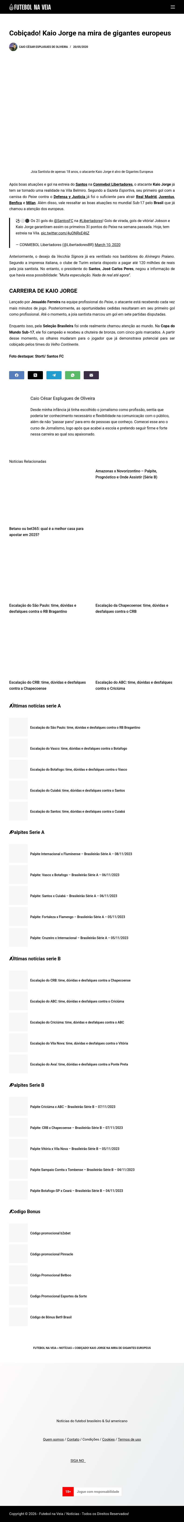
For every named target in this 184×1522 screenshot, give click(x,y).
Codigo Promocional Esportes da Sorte (58, 1296)
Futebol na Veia (44, 1348)
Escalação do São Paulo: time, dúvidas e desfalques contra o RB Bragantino (85, 727)
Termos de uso (129, 1439)
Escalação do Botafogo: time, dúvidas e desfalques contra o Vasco (78, 769)
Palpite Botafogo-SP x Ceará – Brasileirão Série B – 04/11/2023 (76, 1191)
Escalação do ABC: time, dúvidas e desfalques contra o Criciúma (77, 1001)
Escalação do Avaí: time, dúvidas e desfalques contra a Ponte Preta (79, 1064)
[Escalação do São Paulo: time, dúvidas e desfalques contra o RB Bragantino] (48, 571)
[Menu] (173, 7)
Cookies (108, 1439)
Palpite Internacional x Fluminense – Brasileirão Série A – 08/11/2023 (81, 854)
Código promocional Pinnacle (51, 1254)
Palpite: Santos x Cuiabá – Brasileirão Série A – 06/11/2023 (73, 896)
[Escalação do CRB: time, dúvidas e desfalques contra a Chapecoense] (48, 648)
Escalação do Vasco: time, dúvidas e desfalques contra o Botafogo (78, 748)
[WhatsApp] (72, 375)
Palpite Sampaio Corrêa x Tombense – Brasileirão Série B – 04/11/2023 (82, 1170)
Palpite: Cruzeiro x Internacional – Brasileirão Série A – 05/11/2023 (79, 938)
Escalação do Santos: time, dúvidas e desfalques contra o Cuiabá (77, 811)
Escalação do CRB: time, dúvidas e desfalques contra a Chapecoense (80, 980)
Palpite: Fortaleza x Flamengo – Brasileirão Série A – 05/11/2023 (77, 917)
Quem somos (53, 1439)
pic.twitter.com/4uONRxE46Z (65, 233)
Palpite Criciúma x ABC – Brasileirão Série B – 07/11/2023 (72, 1107)
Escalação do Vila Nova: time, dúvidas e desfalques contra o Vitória (79, 1043)
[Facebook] (16, 375)
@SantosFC (63, 221)
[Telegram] (54, 375)
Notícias (65, 1348)
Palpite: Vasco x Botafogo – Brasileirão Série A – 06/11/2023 (74, 875)
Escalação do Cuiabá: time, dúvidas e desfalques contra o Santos (77, 790)
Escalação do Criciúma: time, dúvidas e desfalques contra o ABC (77, 1022)
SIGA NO (78, 1461)
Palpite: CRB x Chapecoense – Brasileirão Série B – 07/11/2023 (76, 1128)
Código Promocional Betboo (50, 1275)
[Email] (91, 375)
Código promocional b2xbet (50, 1233)
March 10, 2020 (107, 245)
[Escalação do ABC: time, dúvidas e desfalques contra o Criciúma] (135, 648)
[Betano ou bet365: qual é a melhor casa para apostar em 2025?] (48, 494)
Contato (73, 1439)
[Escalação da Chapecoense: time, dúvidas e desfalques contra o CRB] (135, 571)
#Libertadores (91, 221)
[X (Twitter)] (35, 375)
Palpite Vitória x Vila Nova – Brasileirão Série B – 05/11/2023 (74, 1149)
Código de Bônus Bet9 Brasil (51, 1317)
